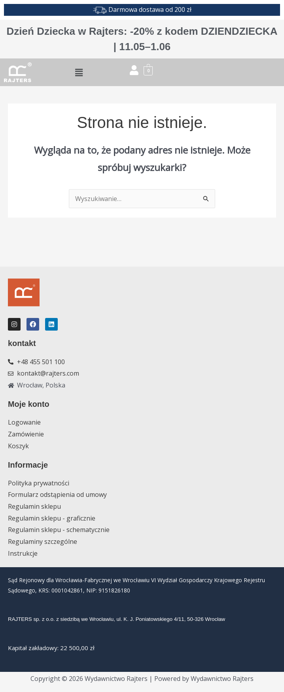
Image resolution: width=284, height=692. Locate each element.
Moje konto (29, 403)
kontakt (22, 343)
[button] (78, 72)
